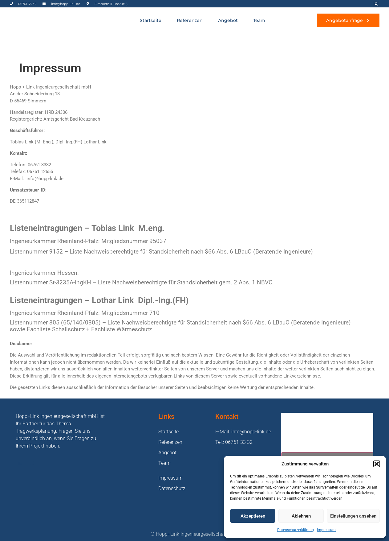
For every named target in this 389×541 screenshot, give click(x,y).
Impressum (326, 530)
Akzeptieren (253, 516)
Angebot (228, 20)
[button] (377, 464)
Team (259, 20)
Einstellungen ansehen (353, 516)
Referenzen (190, 20)
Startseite (150, 20)
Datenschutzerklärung (295, 530)
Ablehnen (301, 516)
